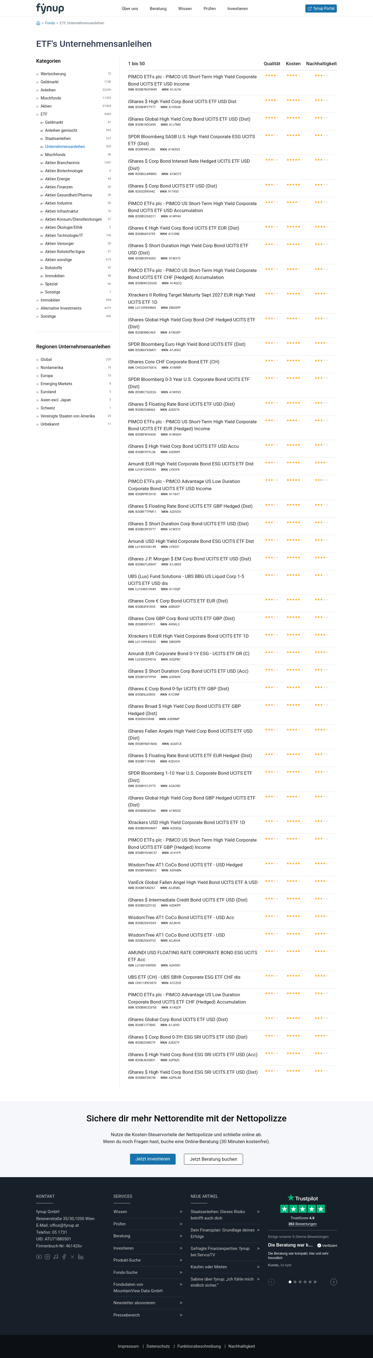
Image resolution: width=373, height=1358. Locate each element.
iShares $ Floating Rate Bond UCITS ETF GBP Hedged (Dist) (190, 506)
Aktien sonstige (78, 260)
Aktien (76, 106)
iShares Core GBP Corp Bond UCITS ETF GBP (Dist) (181, 618)
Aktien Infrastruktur (78, 211)
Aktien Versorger (78, 244)
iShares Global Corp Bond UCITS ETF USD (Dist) (178, 1019)
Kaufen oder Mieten (209, 1266)
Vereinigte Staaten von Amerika (76, 416)
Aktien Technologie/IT (78, 236)
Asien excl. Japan (76, 400)
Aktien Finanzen (78, 187)
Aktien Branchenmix (78, 163)
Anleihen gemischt (78, 130)
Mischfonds (76, 98)
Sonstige (78, 292)
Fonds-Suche (126, 1272)
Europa (76, 376)
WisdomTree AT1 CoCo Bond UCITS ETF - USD (176, 935)
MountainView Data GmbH (138, 1290)
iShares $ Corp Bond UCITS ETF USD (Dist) (172, 186)
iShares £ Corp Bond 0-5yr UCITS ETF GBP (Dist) (178, 688)
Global (76, 360)
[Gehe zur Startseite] (50, 8)
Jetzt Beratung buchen (213, 1159)
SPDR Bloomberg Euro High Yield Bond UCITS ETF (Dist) (187, 344)
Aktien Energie (78, 179)
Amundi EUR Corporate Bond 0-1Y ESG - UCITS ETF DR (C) (188, 653)
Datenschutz (158, 1346)
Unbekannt (76, 424)
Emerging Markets (76, 384)
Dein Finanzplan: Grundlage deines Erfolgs (223, 1233)
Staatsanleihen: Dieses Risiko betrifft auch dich (218, 1215)
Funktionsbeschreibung (199, 1346)
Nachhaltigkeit (241, 1346)
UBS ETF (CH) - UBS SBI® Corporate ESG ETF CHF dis (184, 977)
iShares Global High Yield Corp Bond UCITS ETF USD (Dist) (189, 119)
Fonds (50, 23)
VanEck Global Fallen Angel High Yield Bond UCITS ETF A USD (193, 882)
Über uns (130, 8)
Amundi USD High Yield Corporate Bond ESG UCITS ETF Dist (191, 541)
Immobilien (78, 276)
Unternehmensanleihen (78, 147)
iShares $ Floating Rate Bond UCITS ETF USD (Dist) (181, 404)
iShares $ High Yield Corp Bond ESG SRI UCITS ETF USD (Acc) (192, 1054)
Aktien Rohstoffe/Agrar (78, 252)
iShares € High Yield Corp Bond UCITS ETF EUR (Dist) (183, 228)
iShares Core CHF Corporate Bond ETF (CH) (173, 362)
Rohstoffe (78, 268)
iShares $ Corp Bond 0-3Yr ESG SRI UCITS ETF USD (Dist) (187, 1037)
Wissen (185, 8)
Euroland (76, 392)
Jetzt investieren (153, 1159)
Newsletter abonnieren (134, 1302)
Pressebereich (127, 1315)
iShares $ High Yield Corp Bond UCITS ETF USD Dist (182, 101)
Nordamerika (76, 368)
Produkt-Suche (127, 1260)
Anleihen (76, 90)
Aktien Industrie (78, 203)
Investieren (237, 8)
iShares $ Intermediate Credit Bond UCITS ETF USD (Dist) (187, 900)
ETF (76, 114)
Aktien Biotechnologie (78, 171)
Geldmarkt (76, 82)
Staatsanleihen (78, 139)
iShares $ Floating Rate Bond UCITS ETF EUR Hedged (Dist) (190, 755)
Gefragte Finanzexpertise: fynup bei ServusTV (220, 1251)
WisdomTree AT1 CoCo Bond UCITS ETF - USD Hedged (185, 865)
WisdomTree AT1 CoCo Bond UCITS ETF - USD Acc (181, 917)
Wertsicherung (76, 74)
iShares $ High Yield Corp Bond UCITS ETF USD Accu (183, 446)
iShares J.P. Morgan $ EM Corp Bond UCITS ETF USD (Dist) (189, 559)
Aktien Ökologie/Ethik (78, 227)
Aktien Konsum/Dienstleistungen (78, 219)
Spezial (78, 284)
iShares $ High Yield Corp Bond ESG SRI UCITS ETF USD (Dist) (193, 1072)
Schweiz (76, 408)
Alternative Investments (76, 308)
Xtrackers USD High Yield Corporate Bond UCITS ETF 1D (186, 822)
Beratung (158, 8)
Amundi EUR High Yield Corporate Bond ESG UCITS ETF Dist (191, 464)
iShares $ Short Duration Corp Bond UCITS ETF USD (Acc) (188, 671)
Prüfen (209, 8)
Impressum (128, 1346)
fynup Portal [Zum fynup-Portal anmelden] (321, 8)
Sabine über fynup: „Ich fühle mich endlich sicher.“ (222, 1282)
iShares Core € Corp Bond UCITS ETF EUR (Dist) (178, 601)
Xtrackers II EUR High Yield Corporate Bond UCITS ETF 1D (188, 636)
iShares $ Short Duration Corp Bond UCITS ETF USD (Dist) (188, 523)
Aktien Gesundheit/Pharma (78, 195)
